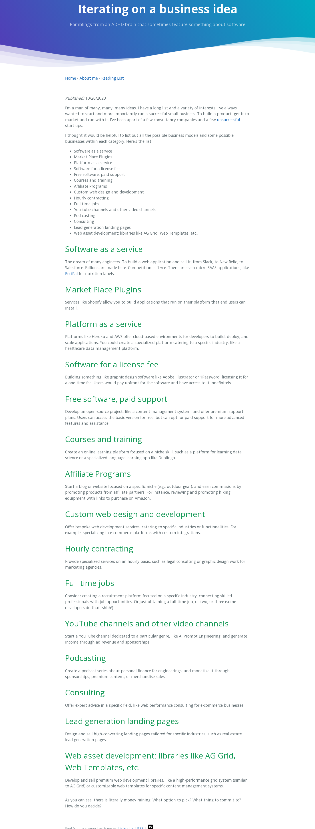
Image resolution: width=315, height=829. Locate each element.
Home (70, 78)
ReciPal (71, 273)
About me (89, 78)
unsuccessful (228, 119)
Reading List (112, 78)
